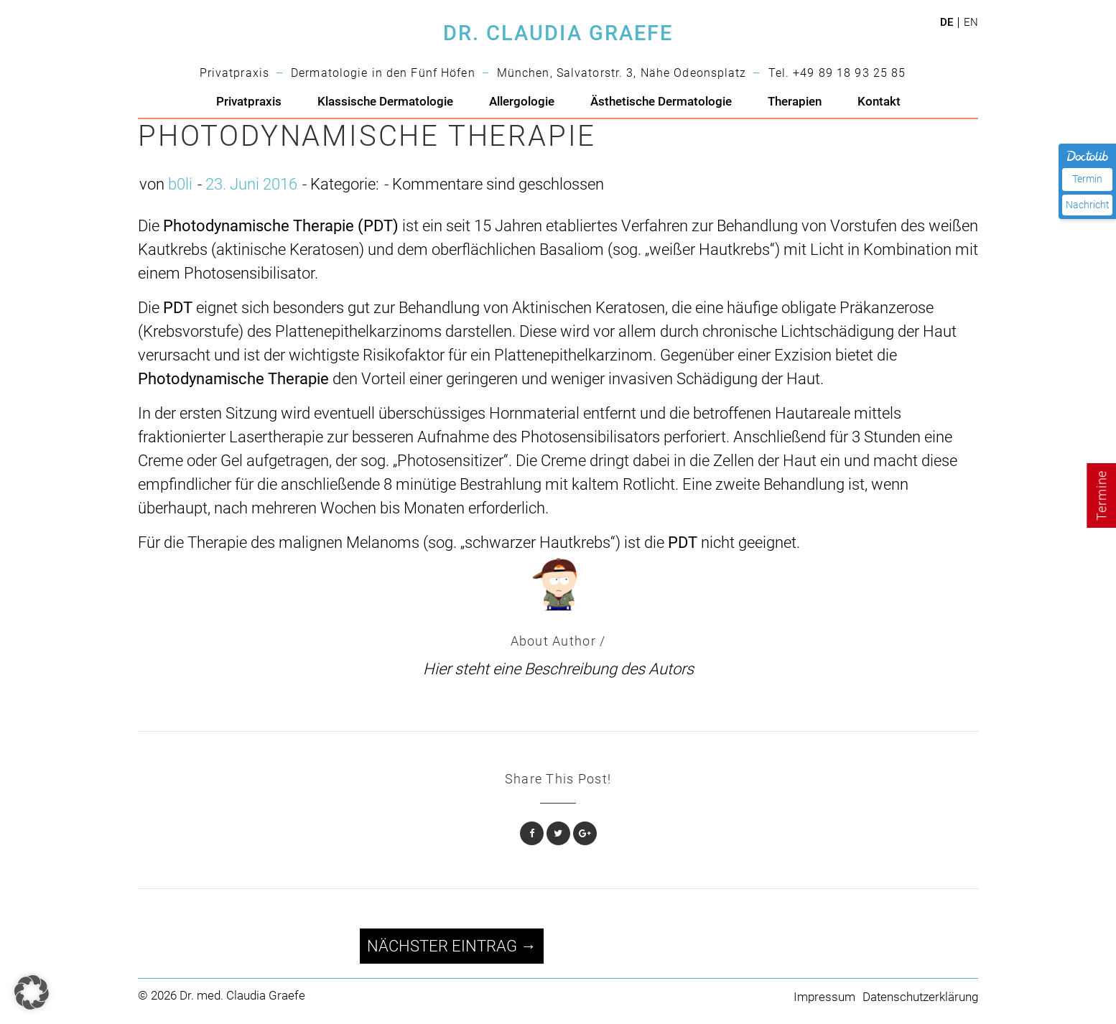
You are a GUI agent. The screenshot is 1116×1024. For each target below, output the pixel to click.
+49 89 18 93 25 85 (849, 73)
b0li (180, 184)
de (946, 22)
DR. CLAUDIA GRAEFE (558, 33)
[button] (31, 992)
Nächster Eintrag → (451, 946)
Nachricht (1088, 204)
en (971, 22)
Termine (1101, 495)
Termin (1087, 179)
